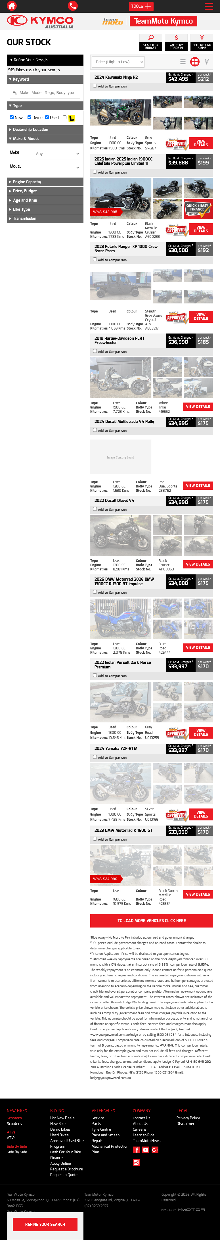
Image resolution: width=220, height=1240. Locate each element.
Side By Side (17, 1146)
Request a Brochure (66, 1169)
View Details (201, 143)
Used (52, 117)
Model (15, 166)
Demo (35, 117)
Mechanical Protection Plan (110, 1149)
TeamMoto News (147, 1140)
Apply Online (60, 1163)
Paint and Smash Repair (106, 1138)
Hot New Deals (62, 1118)
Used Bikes (59, 1135)
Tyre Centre (101, 1129)
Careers (139, 1129)
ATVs (11, 1132)
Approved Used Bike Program (67, 1143)
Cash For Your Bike (65, 1152)
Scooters (14, 1118)
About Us (140, 1123)
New (16, 117)
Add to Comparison (112, 86)
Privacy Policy (188, 1118)
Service (98, 1118)
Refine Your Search (29, 60)
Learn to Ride (143, 1135)
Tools (141, 6)
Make (14, 152)
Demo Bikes (60, 1129)
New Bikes (59, 1123)
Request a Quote (63, 1174)
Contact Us (141, 1118)
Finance (56, 1157)
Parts (96, 1123)
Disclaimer (186, 1123)
